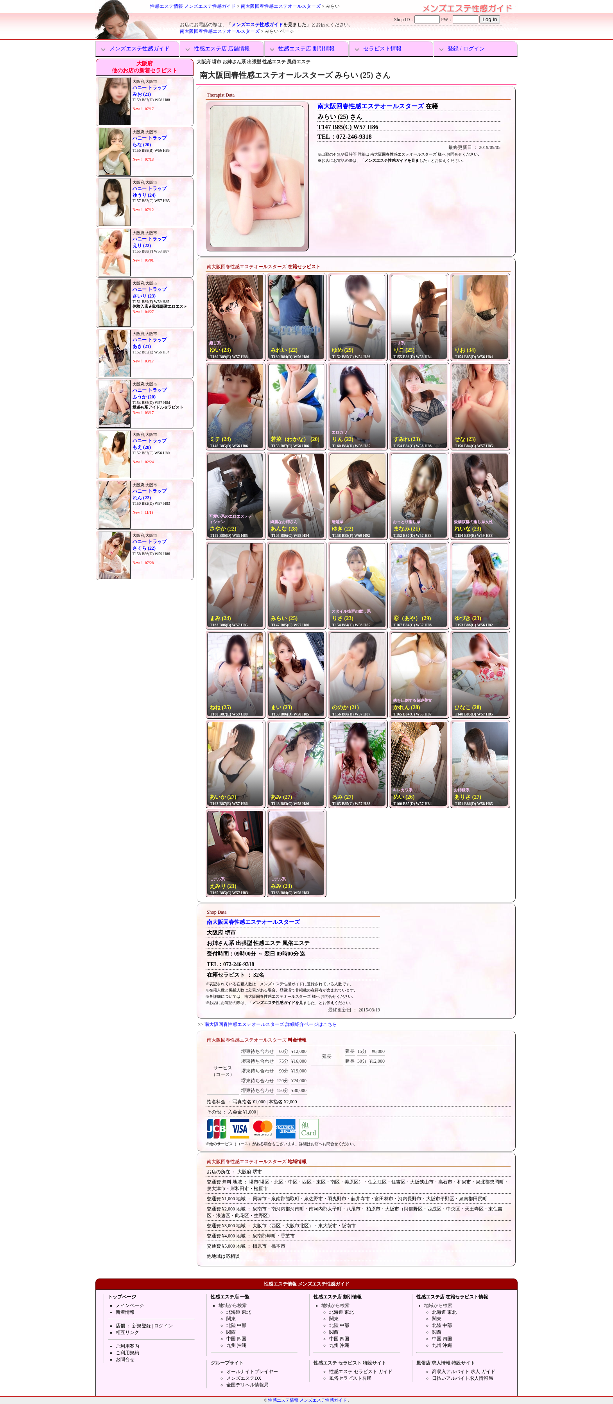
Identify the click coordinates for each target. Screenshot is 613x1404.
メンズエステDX (243, 1378)
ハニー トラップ (150, 87)
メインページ (130, 1305)
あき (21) (142, 346)
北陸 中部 (236, 1325)
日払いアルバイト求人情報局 (462, 1378)
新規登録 (141, 1326)
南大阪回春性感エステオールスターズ (281, 6)
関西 (231, 1332)
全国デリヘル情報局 (247, 1385)
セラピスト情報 (382, 49)
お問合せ (125, 1359)
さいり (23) (144, 296)
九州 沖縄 (236, 1345)
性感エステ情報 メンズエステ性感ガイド (193, 6)
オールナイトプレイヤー (252, 1371)
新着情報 (125, 1312)
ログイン (163, 1326)
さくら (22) (144, 548)
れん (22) (142, 497)
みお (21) (142, 94)
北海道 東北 (238, 1312)
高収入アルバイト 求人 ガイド (463, 1371)
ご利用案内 (127, 1346)
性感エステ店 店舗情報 (222, 49)
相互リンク (127, 1332)
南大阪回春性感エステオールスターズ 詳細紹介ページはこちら (270, 1024)
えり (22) (142, 245)
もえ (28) (142, 447)
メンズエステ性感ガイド (257, 24)
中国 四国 (236, 1338)
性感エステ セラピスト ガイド (361, 1371)
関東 (231, 1319)
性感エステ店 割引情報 (306, 49)
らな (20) (142, 144)
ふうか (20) (144, 397)
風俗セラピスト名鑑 (350, 1378)
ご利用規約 (127, 1353)
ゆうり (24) (144, 195)
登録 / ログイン (466, 49)
